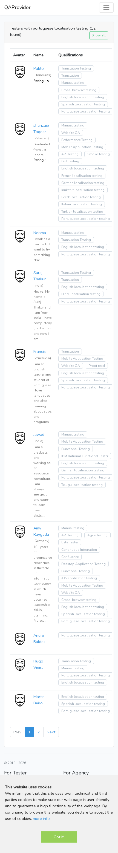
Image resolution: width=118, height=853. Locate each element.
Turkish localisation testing (82, 211)
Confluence (70, 557)
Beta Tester (69, 542)
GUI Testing (70, 161)
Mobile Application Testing (82, 147)
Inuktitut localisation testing (83, 190)
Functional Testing (75, 449)
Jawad (38, 434)
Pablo (38, 68)
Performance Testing (77, 140)
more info (41, 818)
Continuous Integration (79, 549)
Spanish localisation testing (83, 104)
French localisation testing (81, 176)
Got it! (59, 837)
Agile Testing (97, 535)
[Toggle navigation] (106, 7)
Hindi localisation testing (80, 294)
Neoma (39, 232)
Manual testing (72, 82)
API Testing (70, 154)
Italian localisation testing (81, 204)
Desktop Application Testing (83, 564)
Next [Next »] (51, 732)
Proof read (97, 366)
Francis (39, 351)
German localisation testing (82, 183)
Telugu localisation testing (82, 485)
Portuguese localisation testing (85, 111)
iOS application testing (79, 578)
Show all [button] (99, 35)
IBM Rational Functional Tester (84, 456)
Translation (70, 75)
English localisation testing (82, 97)
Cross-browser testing (78, 90)
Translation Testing (76, 68)
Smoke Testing (98, 154)
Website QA (70, 133)
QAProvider (17, 7)
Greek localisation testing (81, 197)
